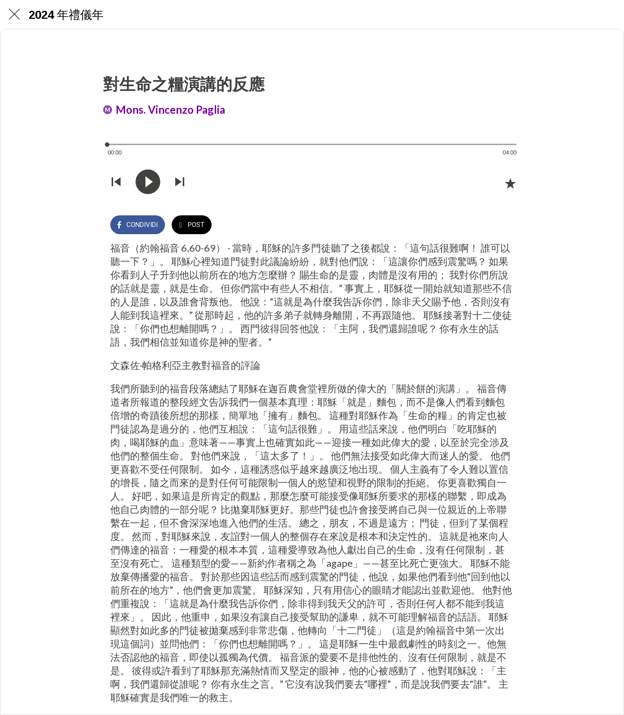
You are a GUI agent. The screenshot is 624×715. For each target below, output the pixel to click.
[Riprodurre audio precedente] (116, 182)
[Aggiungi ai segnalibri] (510, 183)
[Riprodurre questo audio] (148, 182)
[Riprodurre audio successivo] (180, 182)
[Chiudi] (14, 14)
